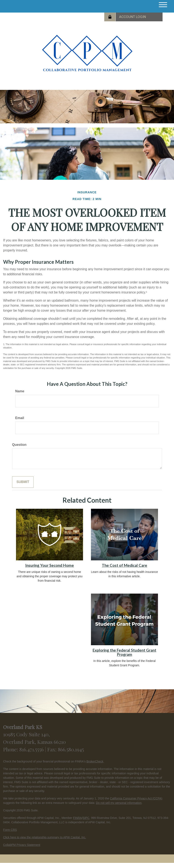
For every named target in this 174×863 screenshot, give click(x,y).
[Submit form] (23, 482)
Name (19, 391)
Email (19, 418)
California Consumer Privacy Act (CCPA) (136, 798)
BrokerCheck (94, 761)
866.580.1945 (71, 749)
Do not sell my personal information (119, 802)
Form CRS (10, 829)
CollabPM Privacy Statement (21, 844)
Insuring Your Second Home (49, 565)
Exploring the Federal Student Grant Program (124, 652)
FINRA (77, 818)
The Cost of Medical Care (124, 565)
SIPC (86, 818)
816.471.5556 (32, 749)
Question (19, 444)
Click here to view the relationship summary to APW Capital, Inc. (44, 837)
